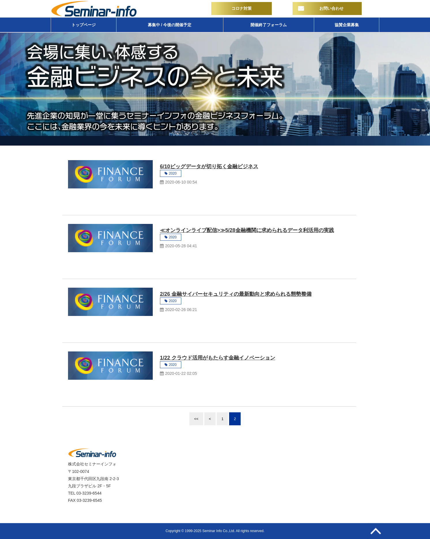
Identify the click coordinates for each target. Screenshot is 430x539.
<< (196, 419)
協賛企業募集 (347, 25)
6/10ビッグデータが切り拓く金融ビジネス (209, 166)
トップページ (83, 25)
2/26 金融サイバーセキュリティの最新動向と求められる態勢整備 (236, 294)
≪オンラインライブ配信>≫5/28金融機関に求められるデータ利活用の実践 (247, 230)
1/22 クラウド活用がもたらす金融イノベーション (217, 358)
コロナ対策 (241, 8)
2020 (173, 173)
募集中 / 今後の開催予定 (170, 25)
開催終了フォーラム (268, 25)
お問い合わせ (331, 8)
